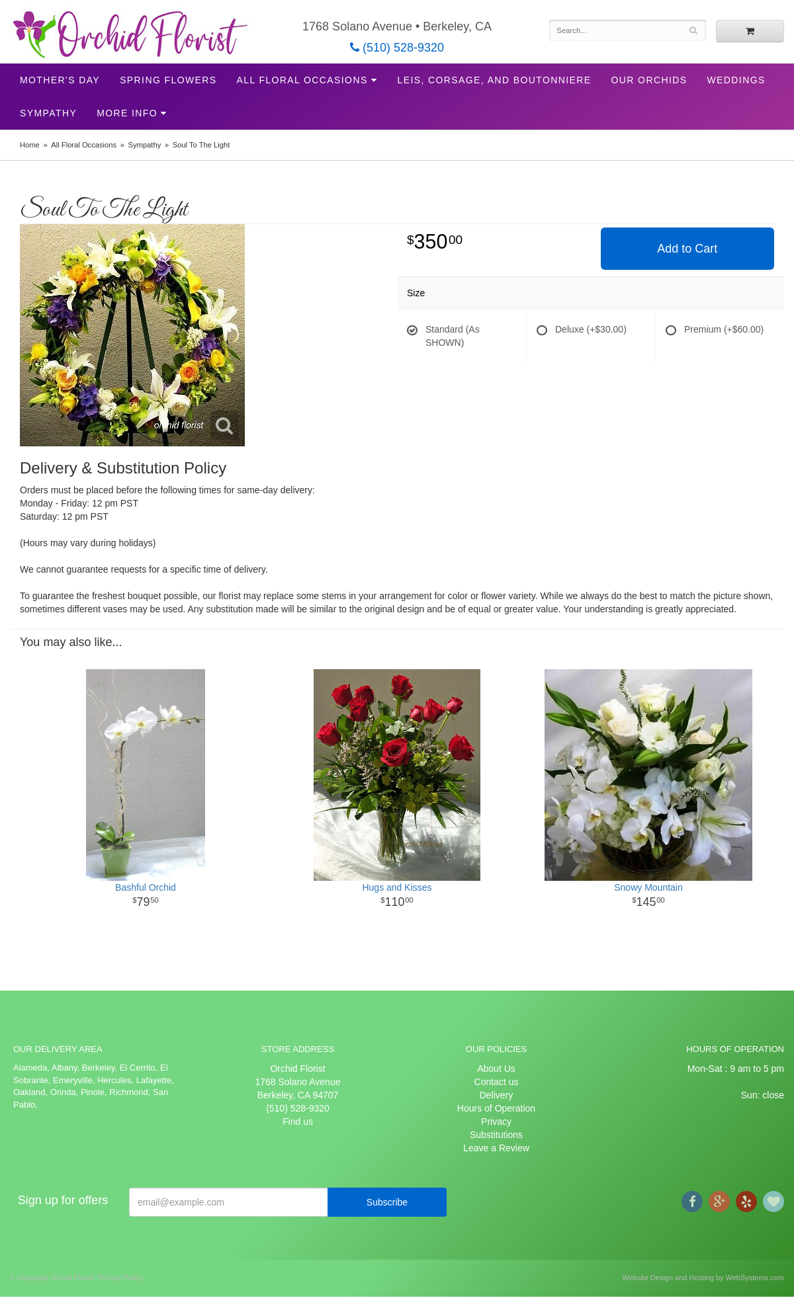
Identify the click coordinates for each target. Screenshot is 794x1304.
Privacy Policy (120, 1278)
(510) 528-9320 (397, 47)
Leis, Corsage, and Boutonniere (494, 80)
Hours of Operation (496, 1108)
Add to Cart (687, 248)
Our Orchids (649, 80)
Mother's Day (60, 80)
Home (30, 145)
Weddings (736, 80)
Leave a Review (496, 1148)
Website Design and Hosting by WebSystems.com (703, 1278)
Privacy (496, 1121)
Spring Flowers (168, 80)
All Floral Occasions (302, 80)
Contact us (496, 1082)
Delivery (496, 1095)
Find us (298, 1121)
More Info (127, 113)
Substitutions (496, 1134)
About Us (496, 1068)
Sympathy (48, 113)
